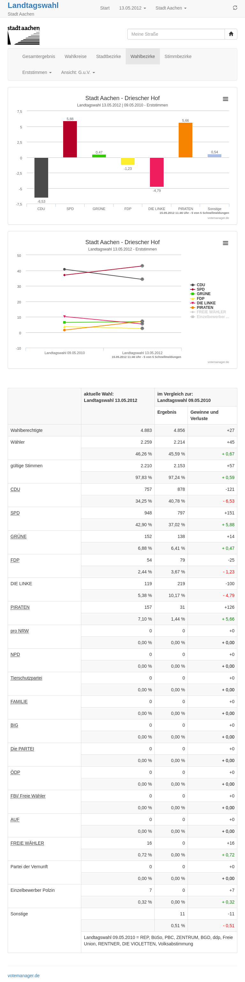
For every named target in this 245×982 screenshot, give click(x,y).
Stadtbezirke (108, 56)
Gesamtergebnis (38, 56)
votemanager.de (24, 975)
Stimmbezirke (178, 56)
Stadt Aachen (171, 8)
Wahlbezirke (142, 56)
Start (105, 8)
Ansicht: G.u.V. (78, 72)
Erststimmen (37, 72)
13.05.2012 (132, 8)
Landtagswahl (33, 5)
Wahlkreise (76, 56)
